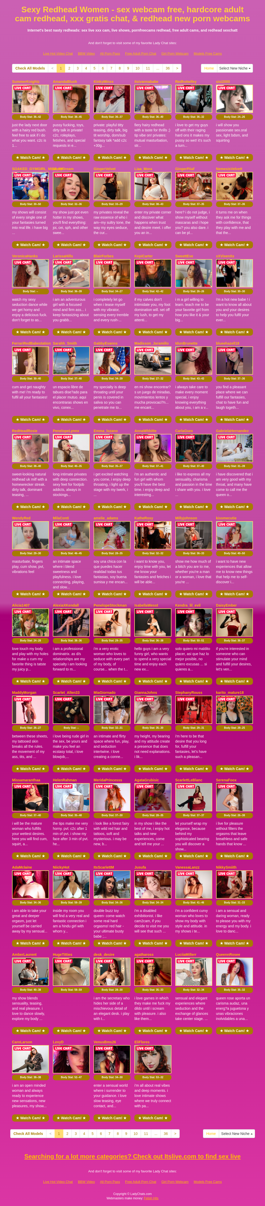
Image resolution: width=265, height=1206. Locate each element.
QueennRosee (228, 954)
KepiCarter (143, 256)
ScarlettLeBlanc (188, 780)
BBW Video (86, 53)
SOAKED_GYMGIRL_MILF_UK (38, 169)
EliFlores (141, 1042)
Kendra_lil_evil (188, 605)
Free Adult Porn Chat (140, 53)
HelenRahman (65, 780)
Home (209, 68)
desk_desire (104, 954)
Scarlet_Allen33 (66, 692)
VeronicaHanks (25, 256)
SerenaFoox (226, 780)
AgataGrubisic (146, 780)
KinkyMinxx (104, 82)
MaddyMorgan (24, 692)
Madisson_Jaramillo (151, 343)
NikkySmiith (226, 867)
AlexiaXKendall (66, 605)
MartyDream (63, 169)
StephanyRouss (188, 692)
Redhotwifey (186, 82)
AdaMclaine (22, 867)
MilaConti (61, 518)
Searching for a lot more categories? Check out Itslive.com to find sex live (132, 1156)
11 (148, 68)
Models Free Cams (208, 53)
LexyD (58, 1042)
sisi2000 (223, 82)
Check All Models (30, 68)
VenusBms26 (105, 1042)
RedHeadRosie (24, 431)
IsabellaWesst (146, 605)
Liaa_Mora (143, 169)
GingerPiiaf (185, 169)
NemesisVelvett (229, 169)
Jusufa (140, 867)
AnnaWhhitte (145, 431)
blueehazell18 (227, 343)
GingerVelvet (105, 169)
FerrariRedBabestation (31, 343)
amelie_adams (106, 518)
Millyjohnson (186, 518)
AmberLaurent (24, 954)
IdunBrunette (186, 343)
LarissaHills (63, 256)
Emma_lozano (106, 431)
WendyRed (21, 518)
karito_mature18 (230, 692)
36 (168, 68)
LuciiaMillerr (185, 954)
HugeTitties (62, 954)
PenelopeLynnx (66, 431)
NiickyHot (61, 867)
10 (138, 68)
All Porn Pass (110, 53)
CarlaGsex (184, 431)
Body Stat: (30, 116)
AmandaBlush (65, 82)
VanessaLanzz (187, 867)
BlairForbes (104, 256)
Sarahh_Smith (65, 343)
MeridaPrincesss (108, 780)
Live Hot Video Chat (58, 53)
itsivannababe (146, 82)
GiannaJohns (145, 692)
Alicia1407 (21, 605)
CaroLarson (22, 1042)
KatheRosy (143, 518)
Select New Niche (235, 68)
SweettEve (184, 256)
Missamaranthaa (26, 780)
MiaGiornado (105, 692)
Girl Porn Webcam (175, 53)
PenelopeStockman (110, 605)
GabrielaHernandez (232, 431)
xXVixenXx (225, 256)
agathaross (144, 954)
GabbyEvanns (105, 343)
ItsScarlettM (104, 867)
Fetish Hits (151, 1198)
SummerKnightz (25, 82)
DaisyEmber (226, 605)
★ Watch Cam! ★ (30, 157)
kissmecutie (226, 518)
